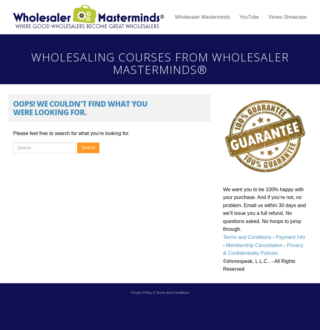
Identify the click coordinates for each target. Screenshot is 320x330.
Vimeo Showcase (287, 17)
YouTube (249, 17)
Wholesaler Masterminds (202, 17)
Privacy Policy (141, 292)
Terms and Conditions (247, 237)
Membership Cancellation (254, 245)
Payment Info (289, 237)
